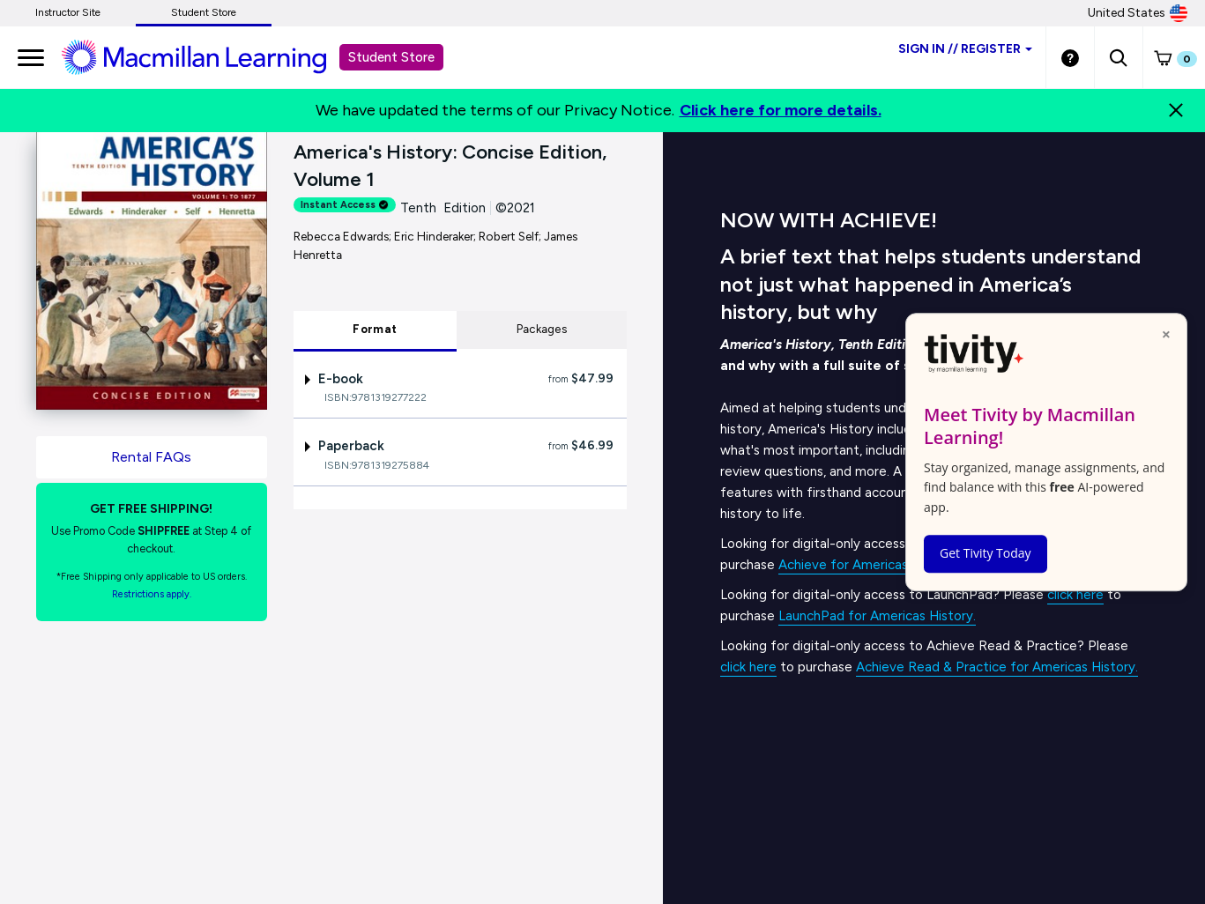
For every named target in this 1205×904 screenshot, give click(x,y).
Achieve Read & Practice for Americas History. (997, 667)
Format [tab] (375, 329)
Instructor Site (67, 12)
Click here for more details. (780, 110)
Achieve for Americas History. (868, 565)
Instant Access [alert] (345, 205)
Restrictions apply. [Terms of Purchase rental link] (151, 594)
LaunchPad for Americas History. (877, 616)
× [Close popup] (1166, 334)
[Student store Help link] (1070, 57)
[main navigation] (31, 57)
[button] (1118, 57)
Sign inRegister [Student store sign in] (965, 48)
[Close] (1176, 110)
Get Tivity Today (985, 553)
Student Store (203, 12)
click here (1075, 595)
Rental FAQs (151, 456)
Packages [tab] (542, 329)
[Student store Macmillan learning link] (207, 56)
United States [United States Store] (1137, 13)
